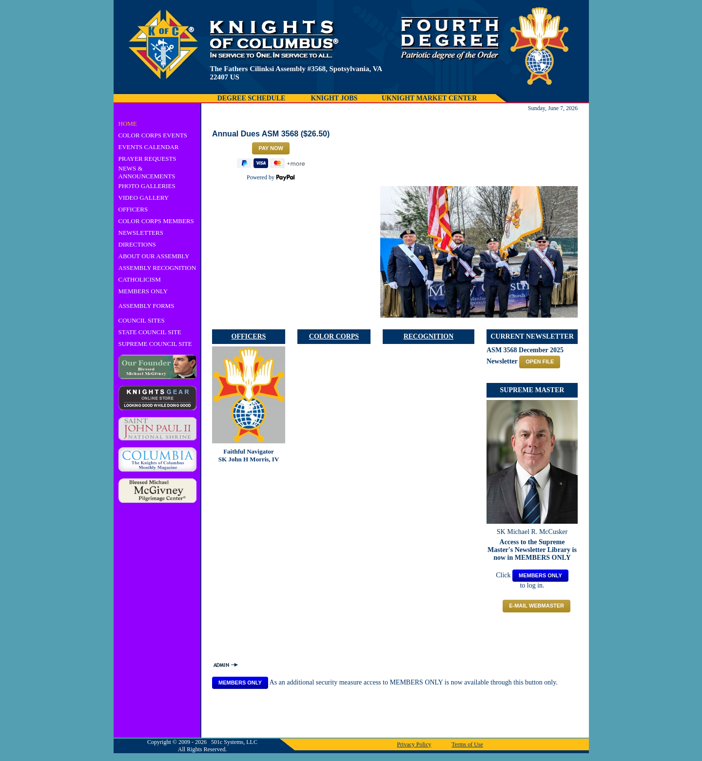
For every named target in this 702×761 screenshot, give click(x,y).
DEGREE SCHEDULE (251, 98)
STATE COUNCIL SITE (149, 332)
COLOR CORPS (334, 336)
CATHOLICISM (139, 279)
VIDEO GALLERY (143, 197)
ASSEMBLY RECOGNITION (157, 267)
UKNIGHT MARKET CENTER (429, 98)
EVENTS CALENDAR (148, 147)
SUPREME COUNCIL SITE (155, 343)
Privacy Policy (414, 744)
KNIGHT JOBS (334, 98)
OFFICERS (133, 209)
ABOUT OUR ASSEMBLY (154, 256)
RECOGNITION (429, 336)
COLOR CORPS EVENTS (153, 135)
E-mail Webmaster (536, 606)
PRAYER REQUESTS (147, 158)
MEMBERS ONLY (143, 291)
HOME (127, 123)
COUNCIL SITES (141, 320)
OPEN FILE (540, 361)
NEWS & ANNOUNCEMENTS (147, 172)
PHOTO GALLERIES (147, 186)
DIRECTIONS (137, 244)
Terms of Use (467, 744)
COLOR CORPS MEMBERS (156, 221)
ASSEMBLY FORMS (146, 305)
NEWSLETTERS (140, 232)
